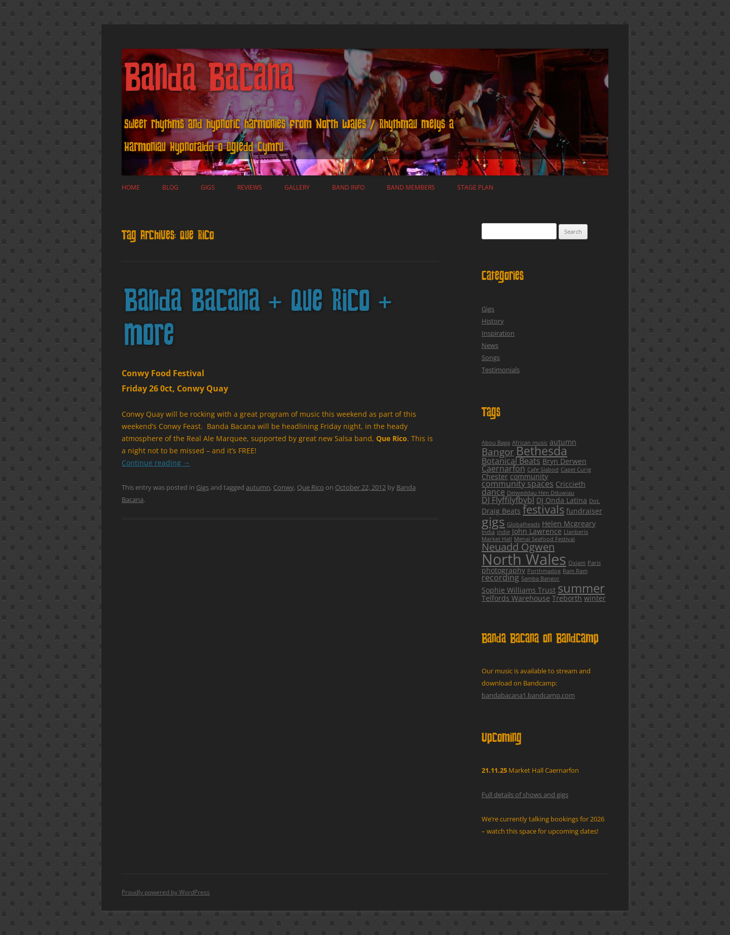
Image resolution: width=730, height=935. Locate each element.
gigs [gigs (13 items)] (493, 521)
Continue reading (156, 463)
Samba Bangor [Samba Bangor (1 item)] (540, 578)
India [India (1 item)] (488, 531)
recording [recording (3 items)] (500, 577)
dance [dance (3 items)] (493, 491)
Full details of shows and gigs (525, 794)
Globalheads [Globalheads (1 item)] (523, 524)
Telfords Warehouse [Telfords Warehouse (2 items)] (516, 598)
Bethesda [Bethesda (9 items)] (541, 451)
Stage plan (475, 187)
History (493, 321)
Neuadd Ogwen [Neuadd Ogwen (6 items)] (518, 547)
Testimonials (501, 369)
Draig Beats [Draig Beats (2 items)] (501, 511)
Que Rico (310, 487)
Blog (170, 187)
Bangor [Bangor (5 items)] (498, 451)
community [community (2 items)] (529, 476)
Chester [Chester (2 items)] (495, 476)
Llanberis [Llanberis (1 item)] (576, 531)
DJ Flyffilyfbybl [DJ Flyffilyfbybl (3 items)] (508, 500)
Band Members (411, 187)
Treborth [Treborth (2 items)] (567, 598)
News (490, 345)
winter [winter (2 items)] (595, 598)
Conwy (283, 487)
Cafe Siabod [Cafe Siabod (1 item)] (543, 469)
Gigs (208, 187)
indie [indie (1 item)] (503, 531)
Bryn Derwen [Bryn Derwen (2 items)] (564, 461)
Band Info (348, 187)
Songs (491, 357)
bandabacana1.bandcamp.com (528, 695)
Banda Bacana (209, 81)
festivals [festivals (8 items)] (543, 509)
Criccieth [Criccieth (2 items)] (571, 484)
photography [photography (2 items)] (503, 570)
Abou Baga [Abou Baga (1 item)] (496, 442)
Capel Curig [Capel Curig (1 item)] (576, 469)
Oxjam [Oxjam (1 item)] (577, 562)
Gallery (297, 187)
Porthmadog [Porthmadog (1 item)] (544, 570)
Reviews (249, 187)
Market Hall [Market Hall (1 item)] (497, 539)
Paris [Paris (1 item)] (594, 562)
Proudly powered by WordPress (166, 892)
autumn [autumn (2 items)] (563, 442)
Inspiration (498, 333)
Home (131, 187)
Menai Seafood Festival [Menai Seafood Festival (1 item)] (544, 539)
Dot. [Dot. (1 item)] (594, 501)
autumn (258, 487)
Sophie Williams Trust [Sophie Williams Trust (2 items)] (519, 590)
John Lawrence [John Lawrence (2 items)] (537, 531)
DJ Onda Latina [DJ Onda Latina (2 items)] (561, 500)
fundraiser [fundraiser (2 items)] (584, 511)
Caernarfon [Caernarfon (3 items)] (503, 468)
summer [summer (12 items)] (581, 588)
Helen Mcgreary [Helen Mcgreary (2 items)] (569, 523)
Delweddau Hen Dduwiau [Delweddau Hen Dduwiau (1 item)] (540, 492)
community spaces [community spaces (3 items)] (518, 483)
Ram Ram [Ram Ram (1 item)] (575, 570)
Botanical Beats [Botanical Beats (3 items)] (511, 460)
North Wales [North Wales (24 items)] (524, 559)
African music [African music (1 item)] (530, 442)
